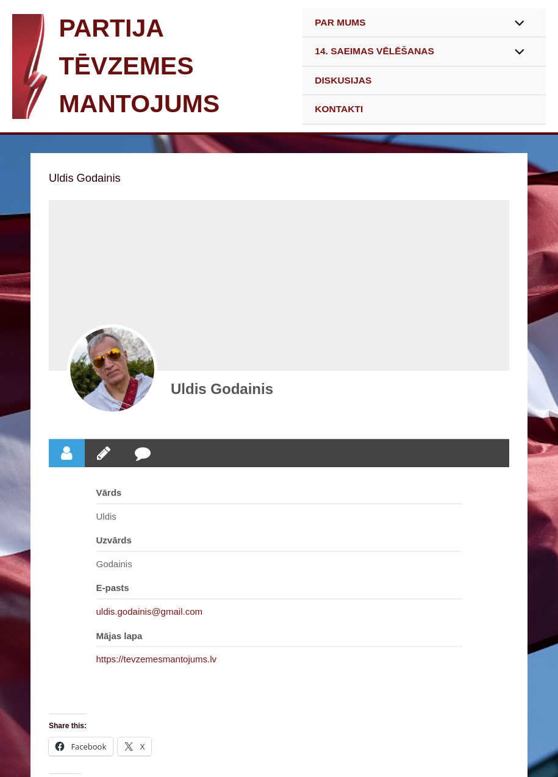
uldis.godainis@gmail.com (149, 611)
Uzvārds (114, 540)
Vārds (109, 492)
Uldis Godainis (222, 389)
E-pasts (112, 587)
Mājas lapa (119, 636)
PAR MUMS (340, 22)
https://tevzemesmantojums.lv (156, 659)
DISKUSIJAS (343, 80)
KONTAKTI (339, 109)
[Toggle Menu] (516, 24)
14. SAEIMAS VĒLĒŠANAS (374, 51)
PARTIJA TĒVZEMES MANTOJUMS (139, 65)
